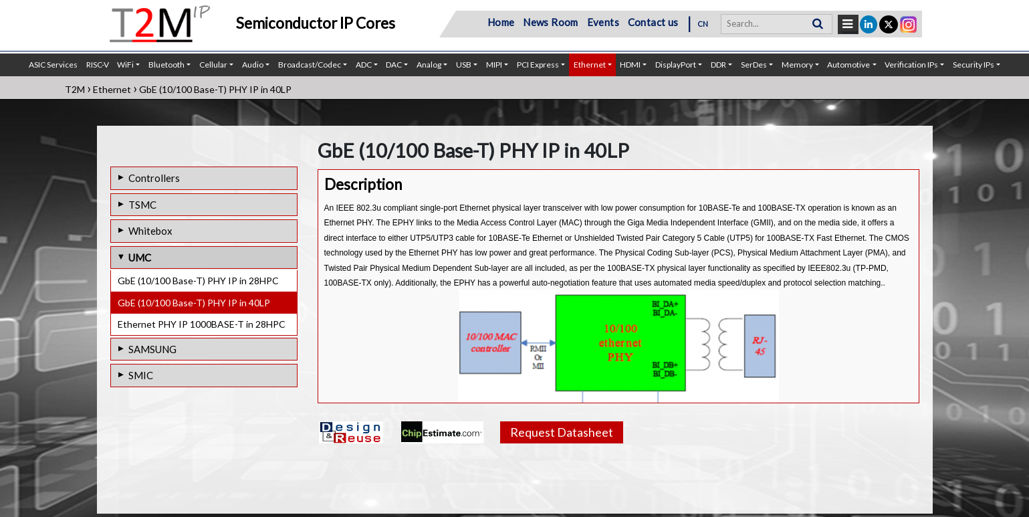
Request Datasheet (561, 432)
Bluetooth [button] (166, 65)
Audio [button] (252, 65)
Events (603, 22)
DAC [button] (394, 65)
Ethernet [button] (590, 65)
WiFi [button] (125, 65)
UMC (139, 257)
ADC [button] (364, 65)
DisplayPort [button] (675, 65)
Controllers (154, 178)
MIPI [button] (494, 65)
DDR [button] (718, 65)
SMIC (140, 375)
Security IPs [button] (973, 65)
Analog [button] (429, 65)
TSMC (142, 205)
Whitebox (150, 231)
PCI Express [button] (538, 65)
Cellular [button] (213, 65)
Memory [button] (797, 65)
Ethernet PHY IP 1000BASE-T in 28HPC (201, 324)
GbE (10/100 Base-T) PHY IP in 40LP (194, 302)
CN (703, 23)
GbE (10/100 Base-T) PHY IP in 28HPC (198, 280)
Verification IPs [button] (911, 65)
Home (501, 22)
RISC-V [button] (97, 65)
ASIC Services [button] (53, 65)
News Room (550, 22)
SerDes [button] (754, 65)
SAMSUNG (152, 349)
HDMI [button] (630, 65)
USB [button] (463, 65)
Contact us (653, 22)
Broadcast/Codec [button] (309, 65)
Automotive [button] (848, 65)
